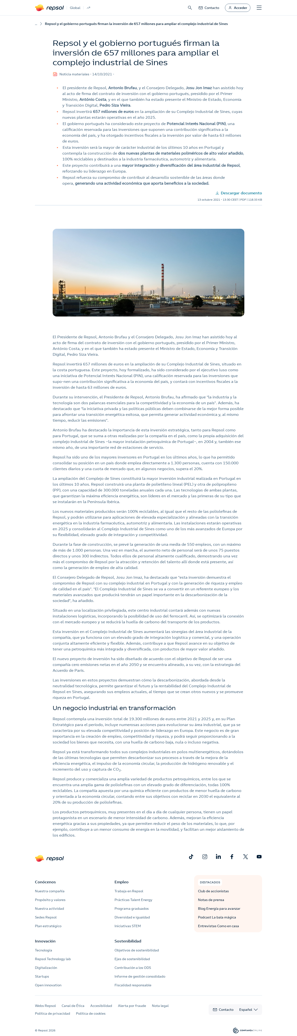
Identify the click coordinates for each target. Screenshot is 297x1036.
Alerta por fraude (132, 1006)
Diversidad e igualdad (132, 917)
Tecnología (43, 950)
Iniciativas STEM (128, 926)
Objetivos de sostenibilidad (137, 950)
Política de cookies (91, 1013)
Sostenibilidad (128, 941)
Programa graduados (132, 908)
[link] (208, 7)
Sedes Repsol (46, 917)
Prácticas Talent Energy (133, 900)
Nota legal (160, 1006)
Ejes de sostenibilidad (132, 959)
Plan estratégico (48, 926)
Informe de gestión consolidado (140, 976)
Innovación (45, 941)
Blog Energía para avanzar (219, 908)
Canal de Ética (73, 1006)
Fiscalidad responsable (133, 985)
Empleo (122, 881)
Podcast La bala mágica (217, 917)
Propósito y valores (50, 900)
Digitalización (46, 967)
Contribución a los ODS (133, 967)
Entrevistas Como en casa (218, 926)
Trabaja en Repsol (129, 891)
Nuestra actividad (49, 908)
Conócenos (45, 881)
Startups (42, 976)
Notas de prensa (211, 900)
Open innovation (48, 985)
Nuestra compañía (50, 891)
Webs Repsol (45, 1006)
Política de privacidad (52, 1013)
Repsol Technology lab (53, 959)
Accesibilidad (101, 1006)
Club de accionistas (213, 891)
